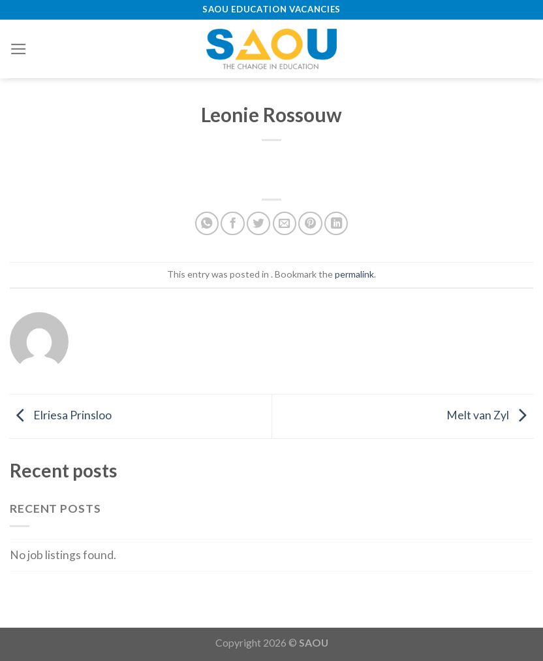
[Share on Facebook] (232, 223)
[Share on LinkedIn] (336, 223)
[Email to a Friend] (284, 223)
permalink (354, 274)
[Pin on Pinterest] (310, 223)
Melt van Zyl (489, 415)
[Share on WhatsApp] (207, 223)
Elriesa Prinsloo (61, 415)
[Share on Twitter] (258, 223)
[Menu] (18, 49)
